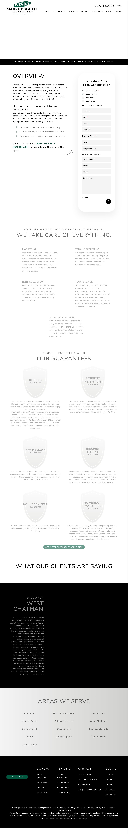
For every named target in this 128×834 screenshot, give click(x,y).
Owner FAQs (42, 788)
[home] (21, 8)
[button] (118, 5)
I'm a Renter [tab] (90, 98)
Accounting (90, 61)
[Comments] (96, 185)
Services (40, 794)
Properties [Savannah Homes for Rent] (97, 11)
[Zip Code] (96, 129)
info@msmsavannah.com (89, 796)
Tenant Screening (44, 61)
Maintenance (77, 61)
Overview (19, 61)
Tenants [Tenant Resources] (73, 11)
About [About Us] (109, 11)
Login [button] (119, 11)
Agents (84, 11)
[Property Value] (96, 148)
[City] (96, 117)
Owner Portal (42, 799)
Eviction (101, 61)
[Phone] (96, 171)
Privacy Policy (65, 816)
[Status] (96, 142)
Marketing (29, 61)
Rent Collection (61, 61)
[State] (96, 123)
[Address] (96, 110)
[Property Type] (96, 136)
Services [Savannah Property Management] (49, 11)
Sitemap (112, 814)
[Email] (96, 165)
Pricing (110, 61)
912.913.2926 (103, 6)
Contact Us (17, 783)
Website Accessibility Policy (75, 825)
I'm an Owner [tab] (90, 94)
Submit (85, 197)
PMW (104, 814)
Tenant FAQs (63, 788)
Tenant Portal (63, 799)
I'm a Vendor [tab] (90, 101)
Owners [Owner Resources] (61, 11)
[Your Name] (96, 159)
